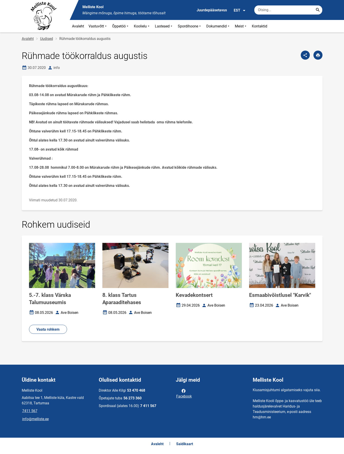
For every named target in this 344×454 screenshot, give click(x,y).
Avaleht (78, 26)
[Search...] (318, 10)
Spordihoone (190, 26)
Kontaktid (259, 26)
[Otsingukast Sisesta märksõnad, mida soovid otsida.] (288, 10)
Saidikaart (184, 444)
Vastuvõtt (98, 26)
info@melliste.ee (35, 419)
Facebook (184, 393)
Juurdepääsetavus (212, 10)
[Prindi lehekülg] (317, 55)
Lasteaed (164, 26)
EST (240, 10)
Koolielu (142, 26)
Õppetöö (120, 26)
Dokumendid (218, 26)
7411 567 (29, 411)
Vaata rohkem (48, 329)
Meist (241, 26)
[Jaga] (305, 55)
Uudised (46, 39)
